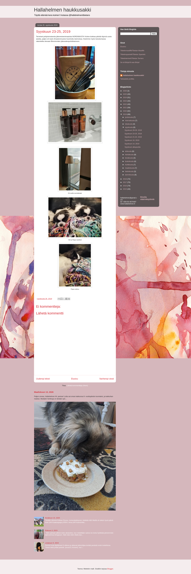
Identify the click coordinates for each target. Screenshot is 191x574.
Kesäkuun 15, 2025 (52, 518)
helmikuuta (129, 171)
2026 (125, 91)
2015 (125, 189)
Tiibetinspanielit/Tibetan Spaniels (132, 54)
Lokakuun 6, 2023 (52, 543)
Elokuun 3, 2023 (51, 530)
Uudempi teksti (43, 379)
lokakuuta (129, 124)
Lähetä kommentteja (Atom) (77, 386)
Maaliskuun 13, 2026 (43, 392)
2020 (125, 111)
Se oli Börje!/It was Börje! (130, 62)
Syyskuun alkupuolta (132, 147)
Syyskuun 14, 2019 (132, 144)
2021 (125, 108)
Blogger (110, 569)
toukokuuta (129, 161)
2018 (125, 179)
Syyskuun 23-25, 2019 (133, 134)
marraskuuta (130, 121)
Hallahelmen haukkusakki (62, 10)
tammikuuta (129, 175)
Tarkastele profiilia (127, 79)
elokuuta (128, 151)
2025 (125, 94)
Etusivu (74, 379)
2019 (125, 114)
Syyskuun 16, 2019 (132, 140)
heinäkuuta (129, 155)
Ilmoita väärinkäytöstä (147, 198)
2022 (125, 104)
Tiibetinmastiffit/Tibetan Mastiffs (132, 51)
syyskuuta (129, 127)
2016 (125, 186)
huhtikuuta (129, 165)
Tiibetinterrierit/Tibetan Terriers (132, 58)
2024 (125, 97)
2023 (125, 101)
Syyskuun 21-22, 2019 (133, 137)
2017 (125, 182)
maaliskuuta (130, 168)
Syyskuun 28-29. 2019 (133, 130)
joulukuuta (129, 117)
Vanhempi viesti (106, 379)
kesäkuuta (129, 158)
